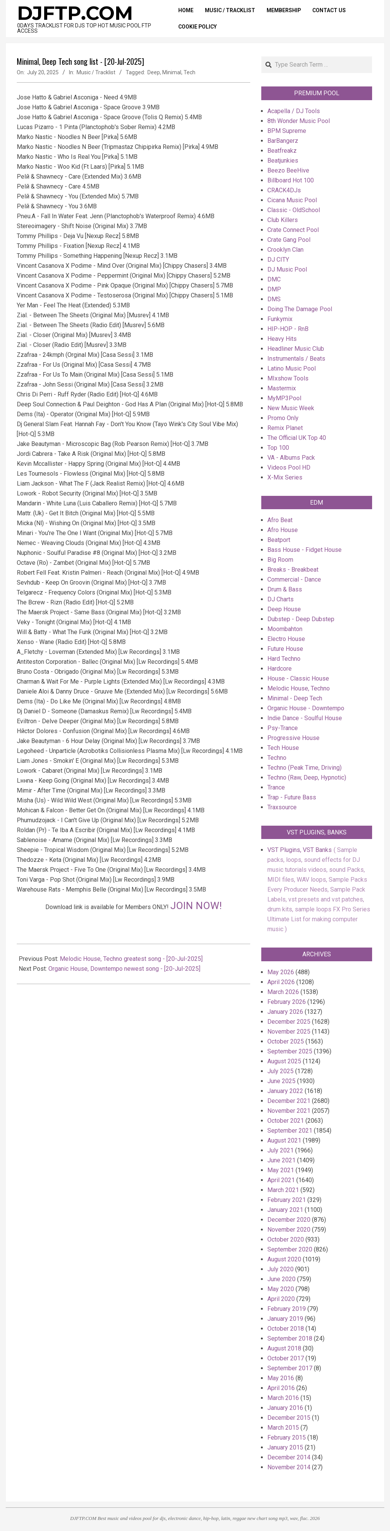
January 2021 (285, 1209)
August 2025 (284, 1061)
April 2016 (281, 1388)
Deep (153, 72)
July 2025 (280, 1071)
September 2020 (289, 1249)
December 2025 (288, 1021)
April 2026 (281, 982)
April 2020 (281, 1298)
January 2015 (285, 1447)
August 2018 (284, 1348)
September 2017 (289, 1368)
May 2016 (280, 1378)
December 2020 (288, 1219)
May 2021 (280, 1170)
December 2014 (288, 1457)
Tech (189, 72)
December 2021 (288, 1100)
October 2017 (285, 1358)
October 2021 (285, 1120)
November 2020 (288, 1229)
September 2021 (289, 1130)
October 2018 (285, 1328)
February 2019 (286, 1308)
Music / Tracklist (96, 72)
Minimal (171, 72)
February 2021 (286, 1199)
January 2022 (285, 1091)
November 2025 (288, 1031)
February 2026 (286, 1001)
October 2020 (285, 1239)
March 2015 (283, 1427)
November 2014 (288, 1467)
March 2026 (283, 992)
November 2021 (288, 1110)
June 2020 (281, 1279)
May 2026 (280, 972)
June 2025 (281, 1081)
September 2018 (289, 1338)
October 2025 (285, 1041)
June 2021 (281, 1160)
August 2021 (284, 1140)
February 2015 (286, 1437)
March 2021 (283, 1190)
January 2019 (285, 1318)
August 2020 (284, 1259)
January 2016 (285, 1407)
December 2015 (288, 1417)
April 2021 (281, 1180)
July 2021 (280, 1150)
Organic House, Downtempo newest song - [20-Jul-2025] (124, 968)
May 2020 (280, 1289)
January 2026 (285, 1011)
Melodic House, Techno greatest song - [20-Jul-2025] (131, 958)
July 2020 (280, 1269)
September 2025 (289, 1051)
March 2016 (283, 1398)
